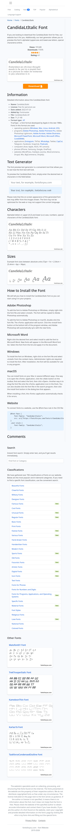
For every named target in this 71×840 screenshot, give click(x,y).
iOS (57, 128)
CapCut (60, 141)
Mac (40, 128)
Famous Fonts (17, 504)
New (26, 10)
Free (9, 10)
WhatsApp (45, 141)
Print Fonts (16, 526)
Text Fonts (16, 580)
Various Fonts (17, 535)
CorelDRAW (19, 139)
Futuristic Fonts (18, 562)
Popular (42, 10)
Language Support (14, 15)
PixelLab (43, 144)
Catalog (17, 10)
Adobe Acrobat (39, 133)
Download (35, 86)
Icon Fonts (16, 576)
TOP (34, 10)
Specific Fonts (17, 601)
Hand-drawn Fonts (19, 540)
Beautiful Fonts (18, 486)
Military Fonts (17, 495)
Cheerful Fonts (18, 490)
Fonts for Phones (19, 585)
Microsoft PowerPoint (23, 136)
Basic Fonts (16, 522)
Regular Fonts (17, 517)
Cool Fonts (16, 508)
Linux (45, 128)
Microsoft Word (39, 136)
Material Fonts (18, 606)
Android (52, 128)
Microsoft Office (52, 136)
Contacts (42, 820)
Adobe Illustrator (53, 133)
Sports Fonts (17, 553)
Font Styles (16, 610)
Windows (34, 128)
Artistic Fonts (17, 567)
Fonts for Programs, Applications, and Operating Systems (31, 595)
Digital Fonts (17, 571)
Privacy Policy (31, 820)
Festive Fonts (17, 531)
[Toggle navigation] (11, 3)
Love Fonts (16, 619)
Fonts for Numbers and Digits (24, 589)
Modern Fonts (17, 549)
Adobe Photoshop (30, 131)
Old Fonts (16, 558)
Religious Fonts (18, 615)
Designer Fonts (18, 499)
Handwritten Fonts (19, 544)
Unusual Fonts (18, 513)
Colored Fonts (17, 628)
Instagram (29, 141)
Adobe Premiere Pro (47, 131)
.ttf (23, 120)
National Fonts (18, 624)
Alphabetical (53, 10)
